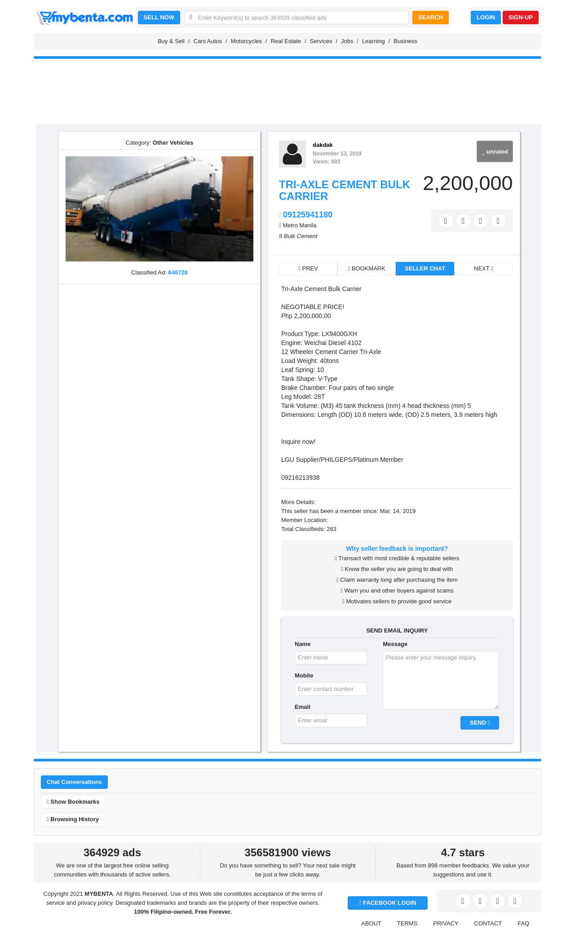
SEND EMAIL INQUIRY (397, 630)
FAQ (523, 923)
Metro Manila (299, 225)
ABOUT (371, 923)
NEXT (483, 268)
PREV (308, 268)
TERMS (407, 923)
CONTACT (488, 923)
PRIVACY (445, 923)
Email (302, 707)
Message (395, 644)
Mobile (304, 675)
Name (302, 644)
